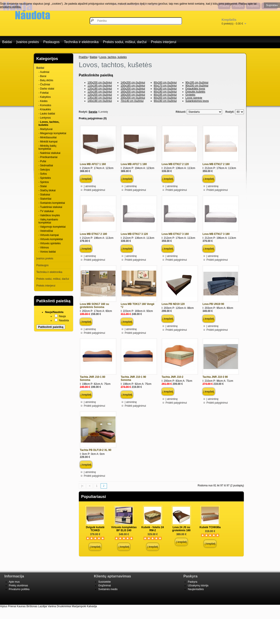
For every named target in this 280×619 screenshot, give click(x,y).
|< (82, 485)
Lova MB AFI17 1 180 (134, 164)
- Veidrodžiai (45, 230)
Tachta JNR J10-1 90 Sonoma (133, 378)
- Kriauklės (44, 109)
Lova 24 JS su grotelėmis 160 (181, 529)
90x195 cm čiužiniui (197, 82)
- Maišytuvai (45, 129)
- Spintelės (44, 177)
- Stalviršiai (44, 198)
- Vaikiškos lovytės (49, 215)
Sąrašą (93, 111)
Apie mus (14, 581)
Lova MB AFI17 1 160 (93, 164)
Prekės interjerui (163, 42)
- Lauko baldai (46, 113)
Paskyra (192, 581)
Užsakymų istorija (198, 585)
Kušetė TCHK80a (210, 527)
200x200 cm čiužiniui (133, 97)
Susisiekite (104, 581)
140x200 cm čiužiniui (133, 82)
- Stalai (42, 186)
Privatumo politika (19, 589)
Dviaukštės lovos (195, 88)
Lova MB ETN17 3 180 (216, 234)
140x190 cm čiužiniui (100, 100)
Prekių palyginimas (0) (93, 118)
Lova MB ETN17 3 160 (175, 234)
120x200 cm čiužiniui (100, 94)
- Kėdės (42, 101)
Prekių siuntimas (18, 585)
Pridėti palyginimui (94, 190)
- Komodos (44, 105)
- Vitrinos (43, 247)
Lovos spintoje (194, 97)
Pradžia (83, 57)
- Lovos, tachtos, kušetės (48, 123)
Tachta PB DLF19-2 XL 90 (95, 450)
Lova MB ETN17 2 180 (93, 234)
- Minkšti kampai (48, 141)
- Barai (42, 76)
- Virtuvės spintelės (49, 243)
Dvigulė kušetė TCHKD (95, 529)
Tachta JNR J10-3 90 (215, 376)
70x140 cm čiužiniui (132, 100)
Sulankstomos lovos (197, 100)
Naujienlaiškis (196, 589)
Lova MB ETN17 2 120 (175, 164)
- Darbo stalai (46, 88)
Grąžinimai (104, 585)
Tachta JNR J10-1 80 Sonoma (92, 378)
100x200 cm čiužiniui (100, 82)
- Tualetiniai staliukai (50, 207)
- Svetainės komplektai (51, 202)
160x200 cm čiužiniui (133, 91)
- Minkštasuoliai (47, 137)
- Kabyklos (44, 96)
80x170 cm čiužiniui (165, 85)
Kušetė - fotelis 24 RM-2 (152, 529)
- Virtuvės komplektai (50, 239)
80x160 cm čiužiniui (165, 82)
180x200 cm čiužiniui (133, 94)
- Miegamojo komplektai (52, 133)
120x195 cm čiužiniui (100, 91)
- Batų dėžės (45, 80)
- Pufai (42, 161)
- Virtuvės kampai (48, 235)
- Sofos (42, 173)
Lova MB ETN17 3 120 (134, 234)
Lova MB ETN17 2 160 (216, 164)
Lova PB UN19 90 (213, 304)
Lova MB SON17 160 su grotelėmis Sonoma (94, 305)
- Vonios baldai (47, 251)
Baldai (7, 42)
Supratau (272, 5)
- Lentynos (44, 117)
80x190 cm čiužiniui (165, 91)
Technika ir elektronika (81, 42)
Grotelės (190, 94)
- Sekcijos (44, 169)
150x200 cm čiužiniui (133, 88)
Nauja (62, 316)
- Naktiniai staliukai (49, 153)
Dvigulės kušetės (195, 91)
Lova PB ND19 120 (173, 304)
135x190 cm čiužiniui (100, 97)
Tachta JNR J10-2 (172, 376)
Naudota (64, 320)
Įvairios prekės (27, 42)
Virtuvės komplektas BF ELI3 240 (124, 529)
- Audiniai (43, 72)
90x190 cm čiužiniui (165, 100)
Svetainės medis (107, 589)
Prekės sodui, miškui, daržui (125, 42)
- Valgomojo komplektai (52, 226)
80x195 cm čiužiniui (165, 94)
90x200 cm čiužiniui (197, 85)
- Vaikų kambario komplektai (48, 221)
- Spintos (43, 182)
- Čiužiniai (44, 84)
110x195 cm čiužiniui (100, 85)
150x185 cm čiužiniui (133, 85)
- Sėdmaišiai (45, 165)
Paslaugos (51, 42)
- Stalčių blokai (47, 190)
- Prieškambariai (48, 157)
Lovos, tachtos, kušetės (113, 57)
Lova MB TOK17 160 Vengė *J (137, 305)
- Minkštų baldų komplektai (47, 147)
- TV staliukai (46, 211)
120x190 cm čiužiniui (100, 88)
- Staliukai (44, 194)
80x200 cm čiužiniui (165, 97)
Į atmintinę (90, 186)
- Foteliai (43, 92)
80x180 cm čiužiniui (165, 88)
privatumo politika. (10, 6)
